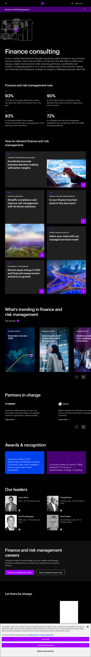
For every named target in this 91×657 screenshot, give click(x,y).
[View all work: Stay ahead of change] (12, 320)
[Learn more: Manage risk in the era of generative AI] (24, 224)
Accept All (45, 639)
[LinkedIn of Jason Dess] (19, 510)
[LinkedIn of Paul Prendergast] (19, 529)
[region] (45, 640)
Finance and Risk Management (17, 9)
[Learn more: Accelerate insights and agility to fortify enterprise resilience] (45, 169)
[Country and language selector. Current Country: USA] (80, 3)
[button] (19, 572)
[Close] (87, 626)
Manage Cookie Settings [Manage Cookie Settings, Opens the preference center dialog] (45, 651)
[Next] (83, 377)
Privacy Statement (47, 635)
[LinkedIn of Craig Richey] (61, 510)
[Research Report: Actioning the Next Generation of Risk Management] (54, 349)
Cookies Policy (33, 635)
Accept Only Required (45, 645)
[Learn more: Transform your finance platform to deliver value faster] (66, 207)
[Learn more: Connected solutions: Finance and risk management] (11, 419)
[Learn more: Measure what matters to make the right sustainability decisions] (24, 277)
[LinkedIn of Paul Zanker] (61, 529)
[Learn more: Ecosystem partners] (64, 419)
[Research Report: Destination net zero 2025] (20, 349)
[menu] (6, 3)
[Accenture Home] (42, 3)
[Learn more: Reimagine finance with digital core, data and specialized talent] (66, 260)
